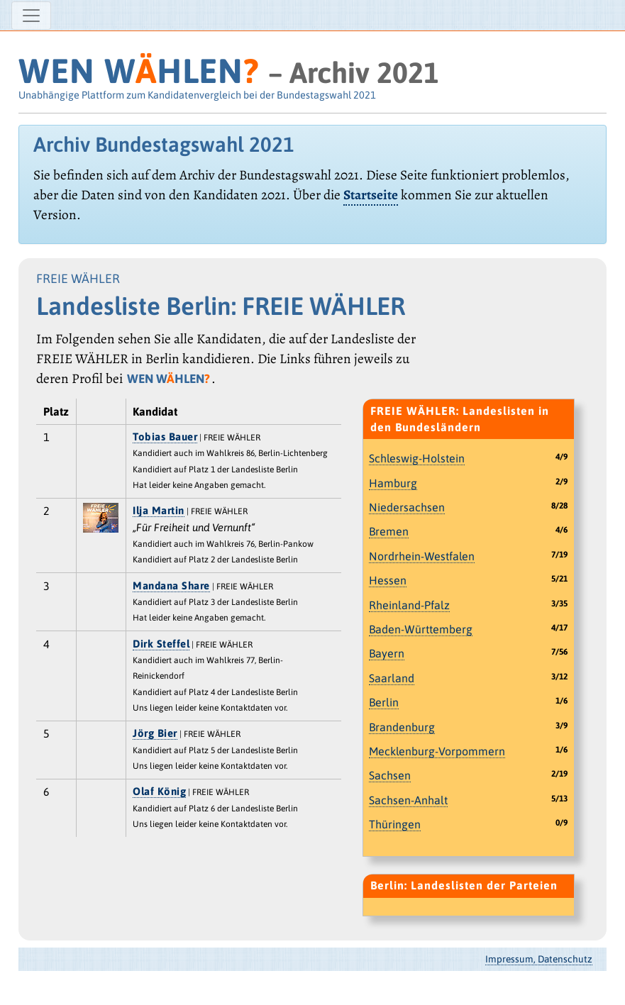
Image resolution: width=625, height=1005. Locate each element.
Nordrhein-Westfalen (422, 556)
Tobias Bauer (165, 437)
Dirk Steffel (161, 644)
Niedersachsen (407, 507)
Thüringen (395, 824)
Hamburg (393, 483)
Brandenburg (402, 727)
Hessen (387, 580)
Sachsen (390, 775)
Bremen (389, 531)
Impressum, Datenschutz (538, 959)
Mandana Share (171, 585)
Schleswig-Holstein (417, 458)
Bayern (386, 653)
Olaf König (159, 791)
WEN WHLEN (138, 70)
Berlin (384, 702)
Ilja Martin (158, 510)
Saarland (391, 678)
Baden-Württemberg (420, 629)
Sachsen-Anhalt (408, 800)
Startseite (370, 194)
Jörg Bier (155, 733)
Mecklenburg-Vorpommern (437, 751)
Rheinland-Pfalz (409, 605)
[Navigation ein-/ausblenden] (31, 15)
